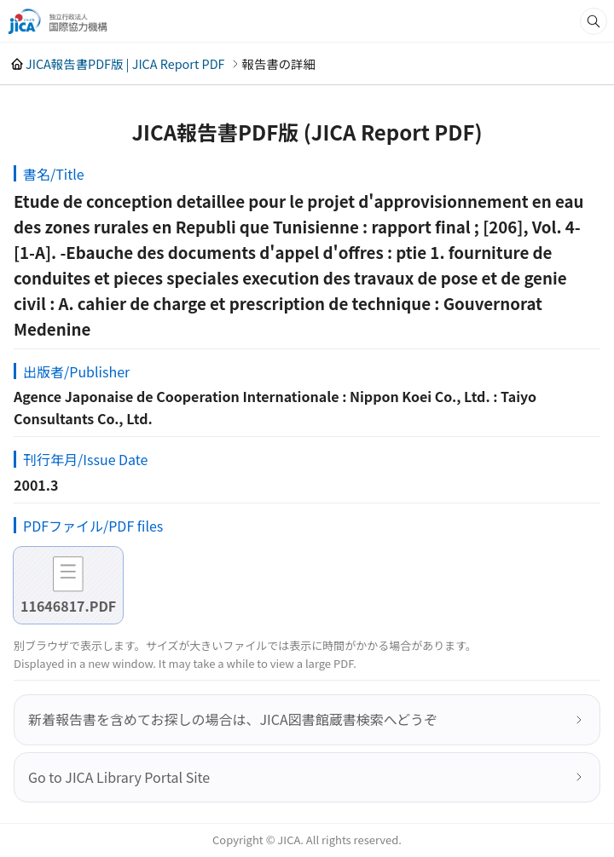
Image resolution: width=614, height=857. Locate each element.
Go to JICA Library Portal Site (119, 777)
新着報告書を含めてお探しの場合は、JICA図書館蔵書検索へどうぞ (232, 719)
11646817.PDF (68, 605)
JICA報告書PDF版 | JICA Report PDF (125, 63)
